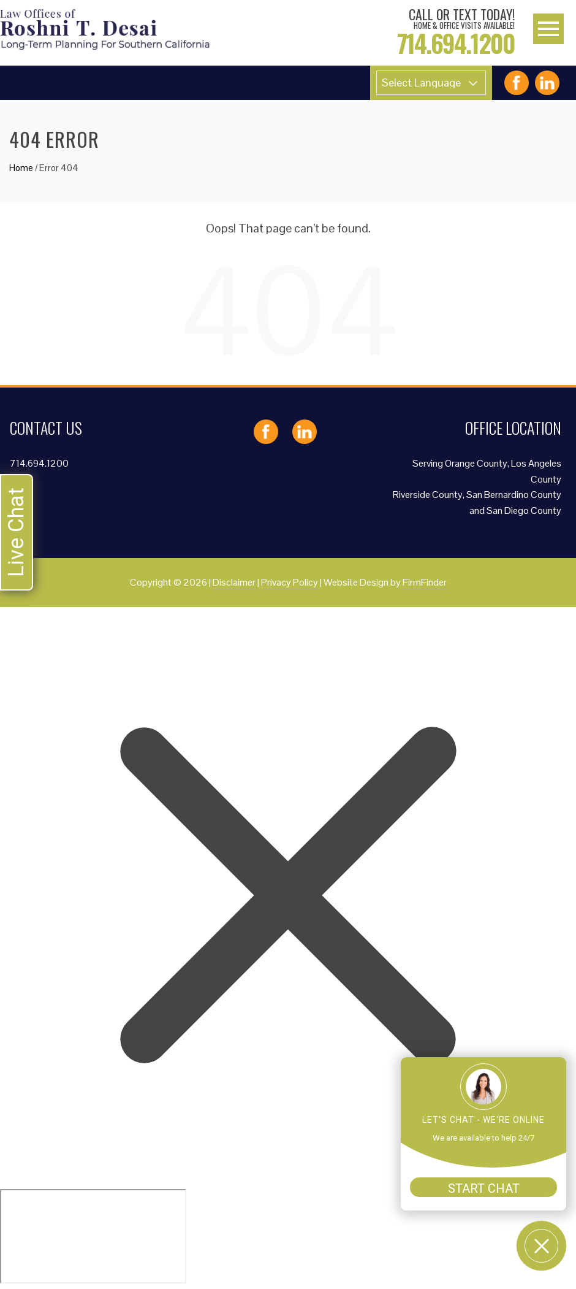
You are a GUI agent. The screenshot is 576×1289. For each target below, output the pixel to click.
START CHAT (484, 1188)
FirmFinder (425, 582)
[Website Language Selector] (431, 83)
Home (21, 168)
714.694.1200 (39, 463)
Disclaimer (234, 582)
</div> (93, 1236)
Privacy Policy (289, 582)
